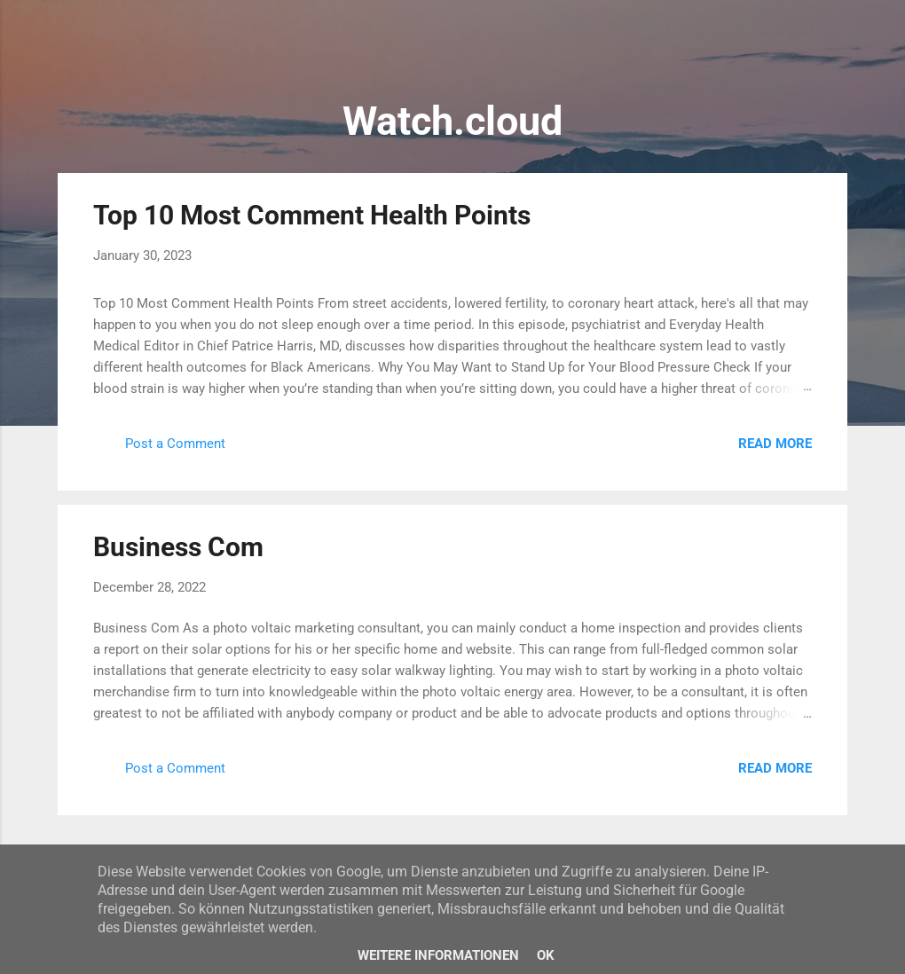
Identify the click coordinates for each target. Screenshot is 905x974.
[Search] (836, 48)
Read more (775, 444)
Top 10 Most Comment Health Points (312, 215)
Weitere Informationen (438, 955)
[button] (801, 213)
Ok (546, 955)
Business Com (178, 546)
